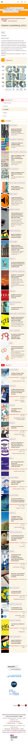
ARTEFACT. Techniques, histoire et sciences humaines (16, 296)
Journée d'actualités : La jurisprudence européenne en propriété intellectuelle (18, 500)
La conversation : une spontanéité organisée (16, 608)
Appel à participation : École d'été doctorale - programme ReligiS (16, 130)
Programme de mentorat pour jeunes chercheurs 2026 (17, 348)
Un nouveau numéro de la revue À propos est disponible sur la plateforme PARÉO (17, 336)
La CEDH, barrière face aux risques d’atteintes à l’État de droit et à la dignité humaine (17, 392)
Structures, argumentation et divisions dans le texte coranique (18, 575)
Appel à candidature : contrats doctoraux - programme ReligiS (16, 236)
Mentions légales (15, 728)
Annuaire (20, 723)
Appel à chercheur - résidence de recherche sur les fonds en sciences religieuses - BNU (17, 248)
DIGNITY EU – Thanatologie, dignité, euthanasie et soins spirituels (17, 276)
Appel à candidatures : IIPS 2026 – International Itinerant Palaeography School (17, 158)
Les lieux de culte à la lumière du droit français (17, 198)
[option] (14, 131)
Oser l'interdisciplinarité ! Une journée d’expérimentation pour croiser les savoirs (17, 464)
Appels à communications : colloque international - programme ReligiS (17, 319)
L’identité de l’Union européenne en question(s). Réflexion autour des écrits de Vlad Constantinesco (17, 557)
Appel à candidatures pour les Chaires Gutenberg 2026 (17, 174)
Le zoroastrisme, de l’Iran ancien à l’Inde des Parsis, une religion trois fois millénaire (17, 538)
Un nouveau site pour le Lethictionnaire (17, 308)
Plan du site (7, 728)
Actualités (4, 21)
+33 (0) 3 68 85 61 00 (15, 721)
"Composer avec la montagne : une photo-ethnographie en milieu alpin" (17, 519)
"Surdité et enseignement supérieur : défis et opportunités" (17, 482)
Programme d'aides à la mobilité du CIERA (17, 143)
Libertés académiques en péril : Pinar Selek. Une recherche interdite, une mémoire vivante (17, 445)
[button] (18, 2)
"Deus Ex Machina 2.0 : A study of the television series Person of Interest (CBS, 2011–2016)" (17, 215)
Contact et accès (11, 723)
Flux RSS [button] (22, 705)
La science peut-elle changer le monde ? (16, 592)
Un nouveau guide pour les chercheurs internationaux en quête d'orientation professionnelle (18, 264)
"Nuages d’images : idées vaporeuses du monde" (17, 374)
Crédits (22, 728)
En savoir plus (9, 60)
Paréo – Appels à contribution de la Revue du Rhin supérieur (17, 188)
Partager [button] (15, 705)
